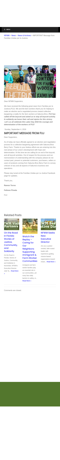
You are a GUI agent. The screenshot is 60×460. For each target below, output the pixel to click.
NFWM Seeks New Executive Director (48, 237)
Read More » (26, 281)
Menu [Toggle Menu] (7, 29)
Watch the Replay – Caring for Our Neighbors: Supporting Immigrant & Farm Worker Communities (29, 249)
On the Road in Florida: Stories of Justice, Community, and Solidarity (11, 242)
